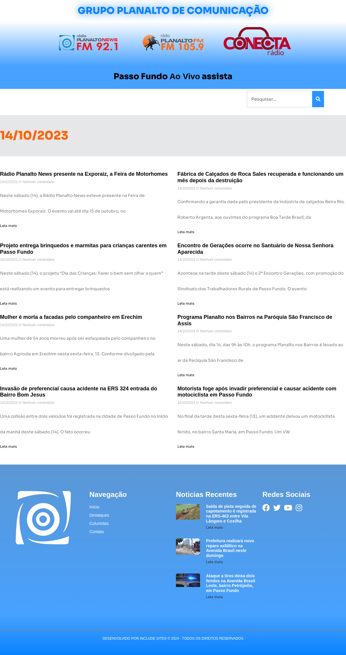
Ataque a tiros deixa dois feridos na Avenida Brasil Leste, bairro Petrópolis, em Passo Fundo (230, 583)
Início (22, 99)
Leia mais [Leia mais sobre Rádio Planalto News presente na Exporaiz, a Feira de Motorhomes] (8, 225)
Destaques (99, 515)
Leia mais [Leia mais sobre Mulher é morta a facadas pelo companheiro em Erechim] (8, 368)
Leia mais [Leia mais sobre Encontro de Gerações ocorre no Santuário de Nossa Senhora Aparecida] (185, 303)
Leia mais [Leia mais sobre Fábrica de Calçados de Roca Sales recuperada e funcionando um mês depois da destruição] (185, 232)
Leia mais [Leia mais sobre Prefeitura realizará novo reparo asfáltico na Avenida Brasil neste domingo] (214, 562)
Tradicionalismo (94, 99)
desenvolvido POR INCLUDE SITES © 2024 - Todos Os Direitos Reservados (173, 638)
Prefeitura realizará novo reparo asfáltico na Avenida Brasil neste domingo (230, 548)
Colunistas (128, 99)
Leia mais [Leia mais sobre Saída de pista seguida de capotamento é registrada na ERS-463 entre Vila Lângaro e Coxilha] (214, 527)
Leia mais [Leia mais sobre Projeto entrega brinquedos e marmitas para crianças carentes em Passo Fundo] (8, 303)
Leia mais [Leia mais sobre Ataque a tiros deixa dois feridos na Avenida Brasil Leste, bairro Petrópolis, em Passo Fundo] (214, 597)
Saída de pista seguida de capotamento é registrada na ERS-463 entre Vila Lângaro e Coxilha (231, 513)
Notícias (42, 99)
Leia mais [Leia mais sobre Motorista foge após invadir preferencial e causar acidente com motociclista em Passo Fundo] (185, 446)
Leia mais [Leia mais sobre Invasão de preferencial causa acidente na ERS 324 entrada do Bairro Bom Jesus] (8, 446)
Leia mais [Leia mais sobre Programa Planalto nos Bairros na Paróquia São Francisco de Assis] (185, 375)
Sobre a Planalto (162, 99)
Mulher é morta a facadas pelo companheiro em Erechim (71, 317)
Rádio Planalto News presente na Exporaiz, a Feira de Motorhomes (84, 174)
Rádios (64, 99)
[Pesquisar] (318, 99)
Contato (193, 99)
